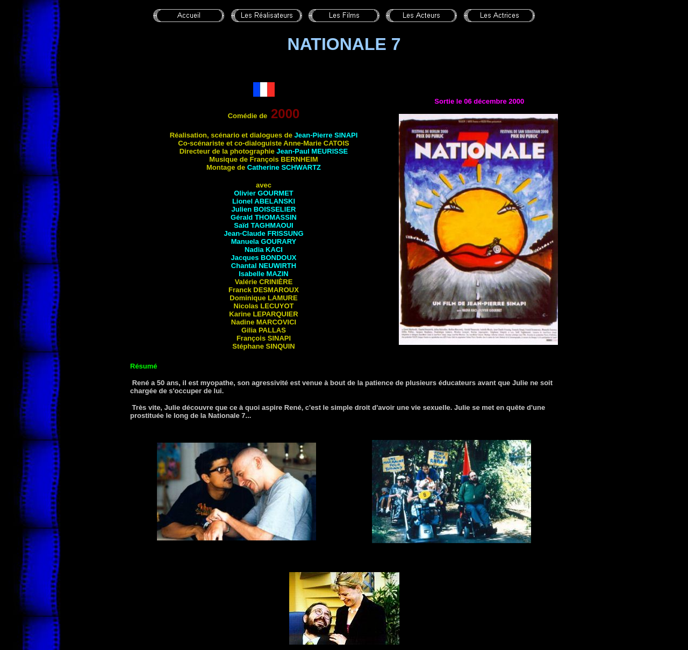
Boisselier (275, 209)
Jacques (263, 258)
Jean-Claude (263, 233)
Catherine (284, 167)
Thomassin (276, 217)
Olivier (245, 193)
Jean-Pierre (326, 135)
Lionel (243, 201)
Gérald (243, 217)
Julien (243, 209)
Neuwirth (277, 266)
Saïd (263, 225)
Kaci (274, 249)
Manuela (264, 241)
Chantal (245, 266)
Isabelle (263, 274)
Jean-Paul (312, 151)
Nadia (255, 249)
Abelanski (274, 201)
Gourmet (275, 193)
